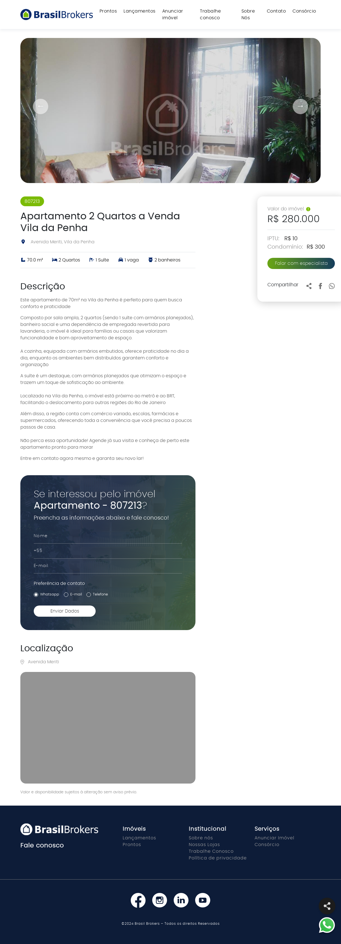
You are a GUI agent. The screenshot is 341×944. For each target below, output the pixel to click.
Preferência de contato (59, 583)
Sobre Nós (248, 14)
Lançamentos (140, 11)
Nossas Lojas (204, 844)
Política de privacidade (218, 858)
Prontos (108, 11)
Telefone (100, 594)
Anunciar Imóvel (274, 838)
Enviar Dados (64, 611)
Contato (276, 11)
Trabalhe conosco (210, 14)
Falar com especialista (301, 263)
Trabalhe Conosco (211, 851)
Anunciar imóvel (172, 14)
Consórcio (304, 11)
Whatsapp (49, 594)
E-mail (76, 594)
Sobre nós (201, 838)
